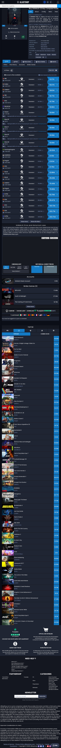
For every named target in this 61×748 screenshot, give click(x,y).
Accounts (22, 64)
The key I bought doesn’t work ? (19, 666)
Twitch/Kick (5, 677)
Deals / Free (52, 683)
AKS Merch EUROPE (53, 689)
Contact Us (39, 744)
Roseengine (44, 44)
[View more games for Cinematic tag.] (38, 58)
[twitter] (46, 746)
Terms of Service (8, 744)
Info (31, 11)
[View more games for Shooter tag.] (53, 55)
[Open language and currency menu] (48, 2)
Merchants (5, 678)
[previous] (3, 25)
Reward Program (53, 680)
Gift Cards (51, 682)
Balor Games (44, 46)
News (50, 11)
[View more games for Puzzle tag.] (49, 55)
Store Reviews (52, 685)
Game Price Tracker (54, 678)
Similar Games (31, 64)
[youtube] (48, 746)
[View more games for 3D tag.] (43, 58)
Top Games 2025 (53, 686)
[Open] (3, 2)
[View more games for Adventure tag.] (43, 55)
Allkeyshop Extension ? (17, 671)
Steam (53, 48)
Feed (56, 11)
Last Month (25, 267)
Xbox (34, 680)
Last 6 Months (19, 267)
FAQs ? (13, 669)
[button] (58, 2)
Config (44, 11)
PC (33, 677)
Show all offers (35, 221)
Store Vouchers (53, 677)
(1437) (45, 311)
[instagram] (50, 746)
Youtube (26, 677)
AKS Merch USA (52, 688)
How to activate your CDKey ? (19, 668)
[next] (25, 25)
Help (55, 745)
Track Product (16, 271)
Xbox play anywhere (46, 48)
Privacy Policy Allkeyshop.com (25, 744)
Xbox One (41, 50)
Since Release (6, 267)
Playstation (36, 684)
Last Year (13, 267)
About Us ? (14, 661)
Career (47, 744)
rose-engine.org (45, 42)
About (37, 11)
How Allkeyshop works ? (17, 663)
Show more (24, 221)
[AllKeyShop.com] (23, 2)
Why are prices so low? (17, 664)
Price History (13, 64)
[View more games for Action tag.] (37, 55)
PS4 (38, 50)
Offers (5, 64)
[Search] (59, 6)
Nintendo (35, 687)
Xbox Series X (48, 50)
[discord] (41, 746)
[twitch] (39, 746)
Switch (53, 50)
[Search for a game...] (30, 6)
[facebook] (43, 746)
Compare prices (42, 116)
